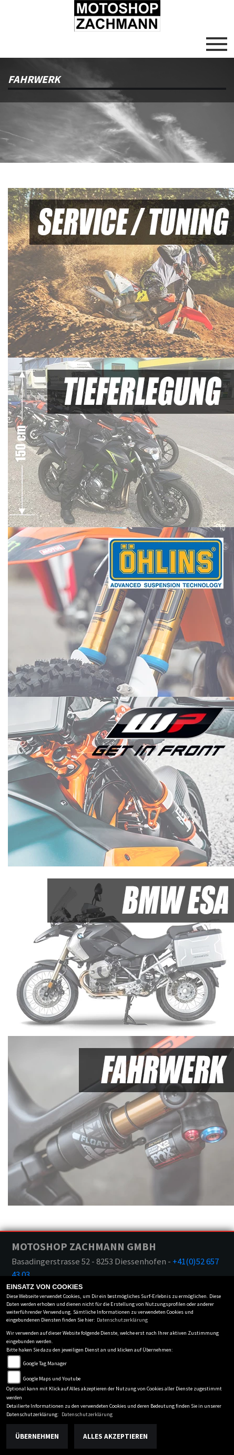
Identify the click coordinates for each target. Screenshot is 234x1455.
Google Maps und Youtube (51, 1378)
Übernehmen (37, 1436)
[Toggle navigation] (216, 40)
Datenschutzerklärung (122, 1319)
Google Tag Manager (45, 1363)
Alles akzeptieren (115, 1436)
